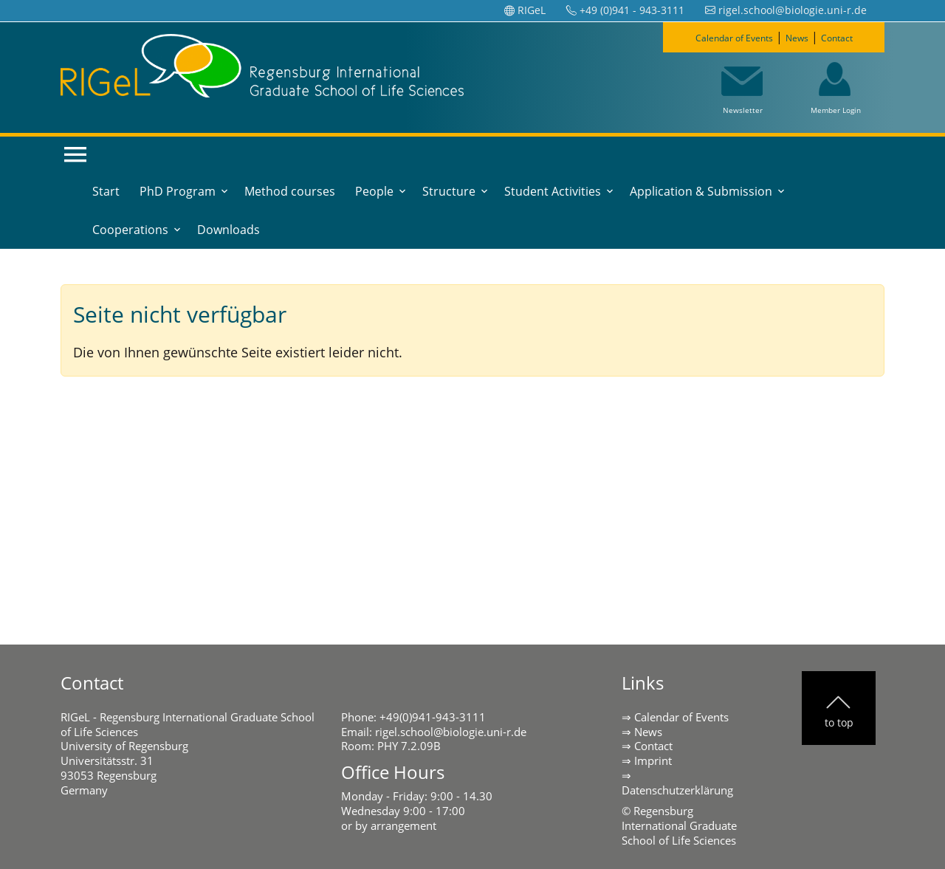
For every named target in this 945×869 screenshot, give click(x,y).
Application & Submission (701, 191)
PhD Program (178, 191)
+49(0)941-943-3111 (432, 717)
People (374, 191)
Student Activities (552, 191)
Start (106, 191)
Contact (854, 37)
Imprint (653, 760)
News (804, 37)
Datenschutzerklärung (677, 790)
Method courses (289, 191)
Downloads (228, 229)
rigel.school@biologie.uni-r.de (450, 731)
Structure (448, 191)
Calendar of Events (725, 37)
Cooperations (130, 229)
